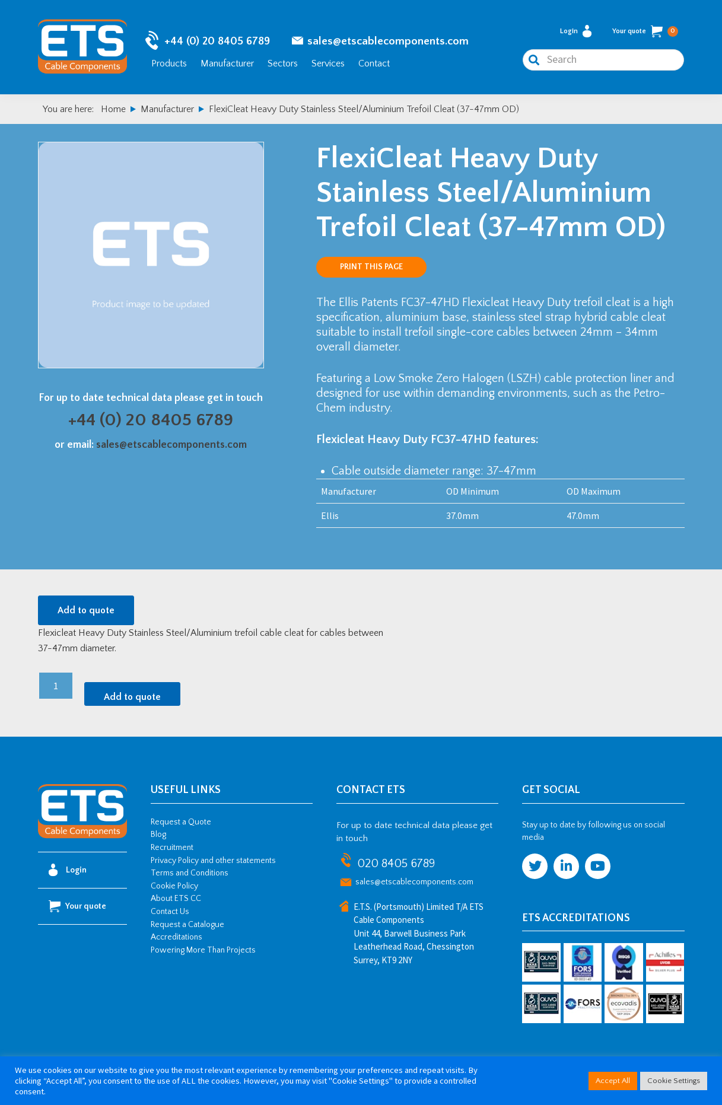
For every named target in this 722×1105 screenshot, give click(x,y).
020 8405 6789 (396, 864)
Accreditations (176, 938)
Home (113, 110)
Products (169, 64)
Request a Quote (181, 822)
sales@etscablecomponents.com (388, 42)
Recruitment (172, 849)
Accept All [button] (613, 1081)
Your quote (645, 32)
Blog (158, 835)
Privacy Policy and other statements (213, 861)
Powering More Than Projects (203, 951)
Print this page (371, 268)
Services (328, 64)
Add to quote (86, 611)
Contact (374, 64)
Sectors (283, 64)
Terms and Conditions (189, 874)
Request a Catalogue (187, 925)
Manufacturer (227, 64)
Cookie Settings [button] (673, 1081)
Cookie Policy (174, 886)
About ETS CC (176, 900)
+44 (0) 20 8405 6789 (217, 42)
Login (575, 32)
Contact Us (170, 913)
